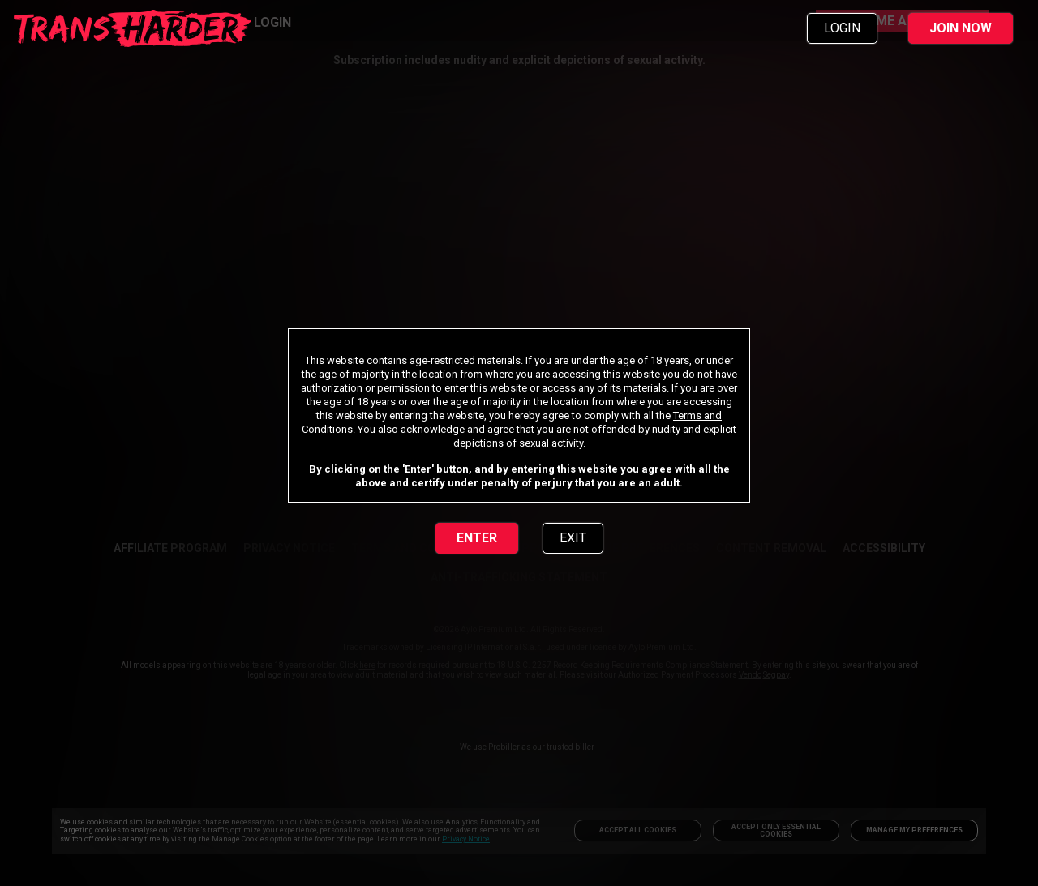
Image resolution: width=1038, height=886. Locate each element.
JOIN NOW (960, 28)
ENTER (477, 538)
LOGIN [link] (842, 28)
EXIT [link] (573, 538)
